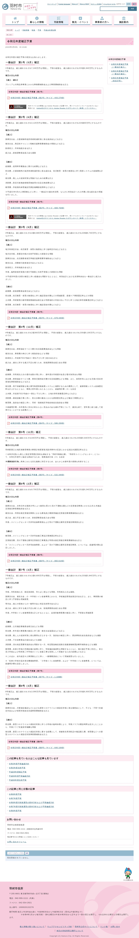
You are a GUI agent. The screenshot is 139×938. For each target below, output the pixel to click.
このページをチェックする (16, 853)
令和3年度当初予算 (17, 768)
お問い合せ (115, 927)
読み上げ (75, 4)
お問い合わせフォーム (16, 842)
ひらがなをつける (109, 4)
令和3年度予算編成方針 (19, 764)
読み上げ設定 (84, 4)
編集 (27, 853)
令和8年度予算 (15, 794)
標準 (128, 4)
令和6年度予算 (15, 811)
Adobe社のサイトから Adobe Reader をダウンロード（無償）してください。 (66, 108)
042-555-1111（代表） (25, 898)
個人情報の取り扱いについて (32, 927)
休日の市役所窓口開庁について (70, 931)
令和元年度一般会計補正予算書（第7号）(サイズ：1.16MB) (34, 677)
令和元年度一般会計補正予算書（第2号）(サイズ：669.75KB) (35, 208)
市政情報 (25, 30)
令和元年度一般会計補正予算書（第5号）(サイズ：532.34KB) (35, 475)
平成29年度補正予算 (18, 772)
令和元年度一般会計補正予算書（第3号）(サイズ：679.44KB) (35, 318)
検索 (132, 8)
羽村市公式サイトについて (86, 927)
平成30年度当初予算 (18, 780)
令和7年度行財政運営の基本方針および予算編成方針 (31, 806)
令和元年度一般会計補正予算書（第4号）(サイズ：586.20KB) (35, 423)
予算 (39, 30)
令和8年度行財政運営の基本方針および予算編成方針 (31, 802)
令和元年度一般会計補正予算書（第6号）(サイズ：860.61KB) (35, 561)
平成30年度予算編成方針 (19, 776)
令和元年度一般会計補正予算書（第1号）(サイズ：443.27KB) (35, 98)
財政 (33, 30)
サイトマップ (51, 4)
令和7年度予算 (15, 798)
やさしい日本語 (96, 4)
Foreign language (64, 4)
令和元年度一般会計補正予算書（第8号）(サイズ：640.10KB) (35, 748)
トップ (17, 30)
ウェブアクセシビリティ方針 (59, 927)
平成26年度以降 (50, 30)
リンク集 (104, 927)
